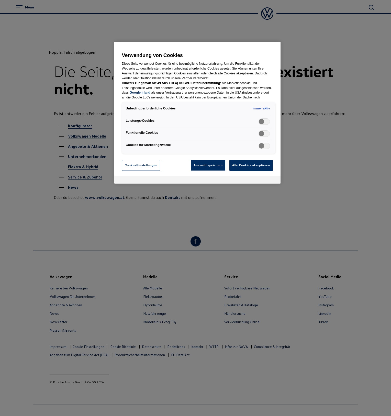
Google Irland (140, 92)
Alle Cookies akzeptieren (251, 165)
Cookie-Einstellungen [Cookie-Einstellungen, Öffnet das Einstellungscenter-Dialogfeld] (141, 165)
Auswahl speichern (208, 165)
